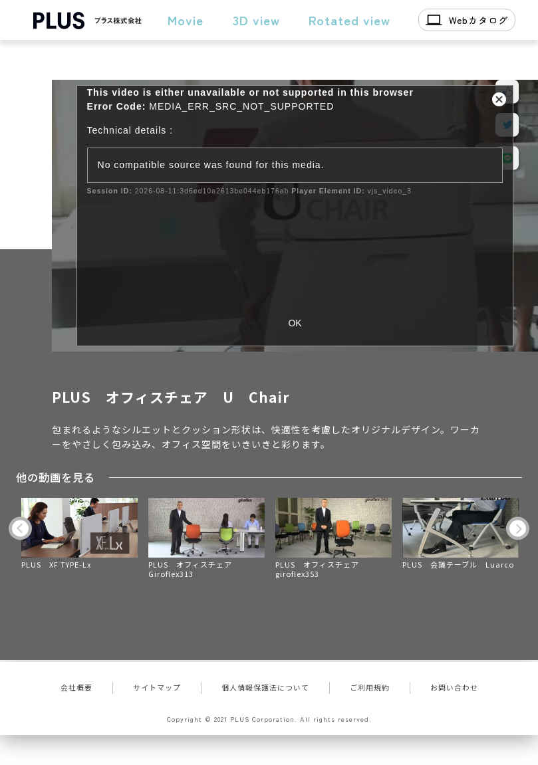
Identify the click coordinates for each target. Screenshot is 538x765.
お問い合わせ (454, 687)
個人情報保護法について (265, 687)
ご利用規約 (370, 687)
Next (517, 528)
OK (294, 323)
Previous (20, 528)
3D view (256, 20)
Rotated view (349, 20)
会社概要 (76, 687)
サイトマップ (157, 687)
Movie (185, 20)
